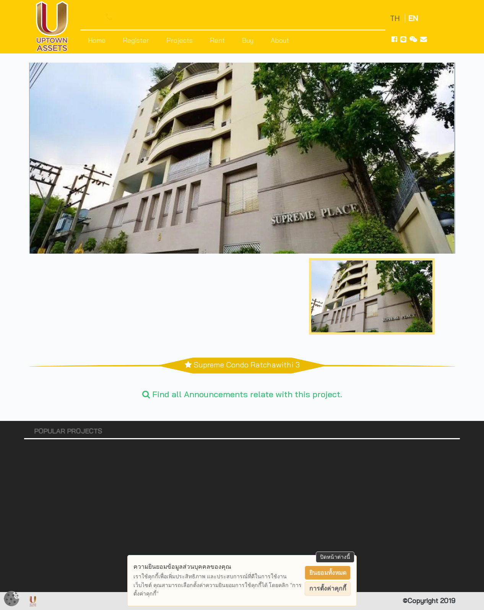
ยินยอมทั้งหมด (327, 573)
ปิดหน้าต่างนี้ (335, 557)
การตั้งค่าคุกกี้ (327, 588)
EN (413, 18)
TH (396, 18)
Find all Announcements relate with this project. (242, 394)
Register (136, 40)
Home (97, 40)
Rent (217, 40)
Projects (179, 40)
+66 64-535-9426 (154, 17)
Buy (247, 40)
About (280, 40)
